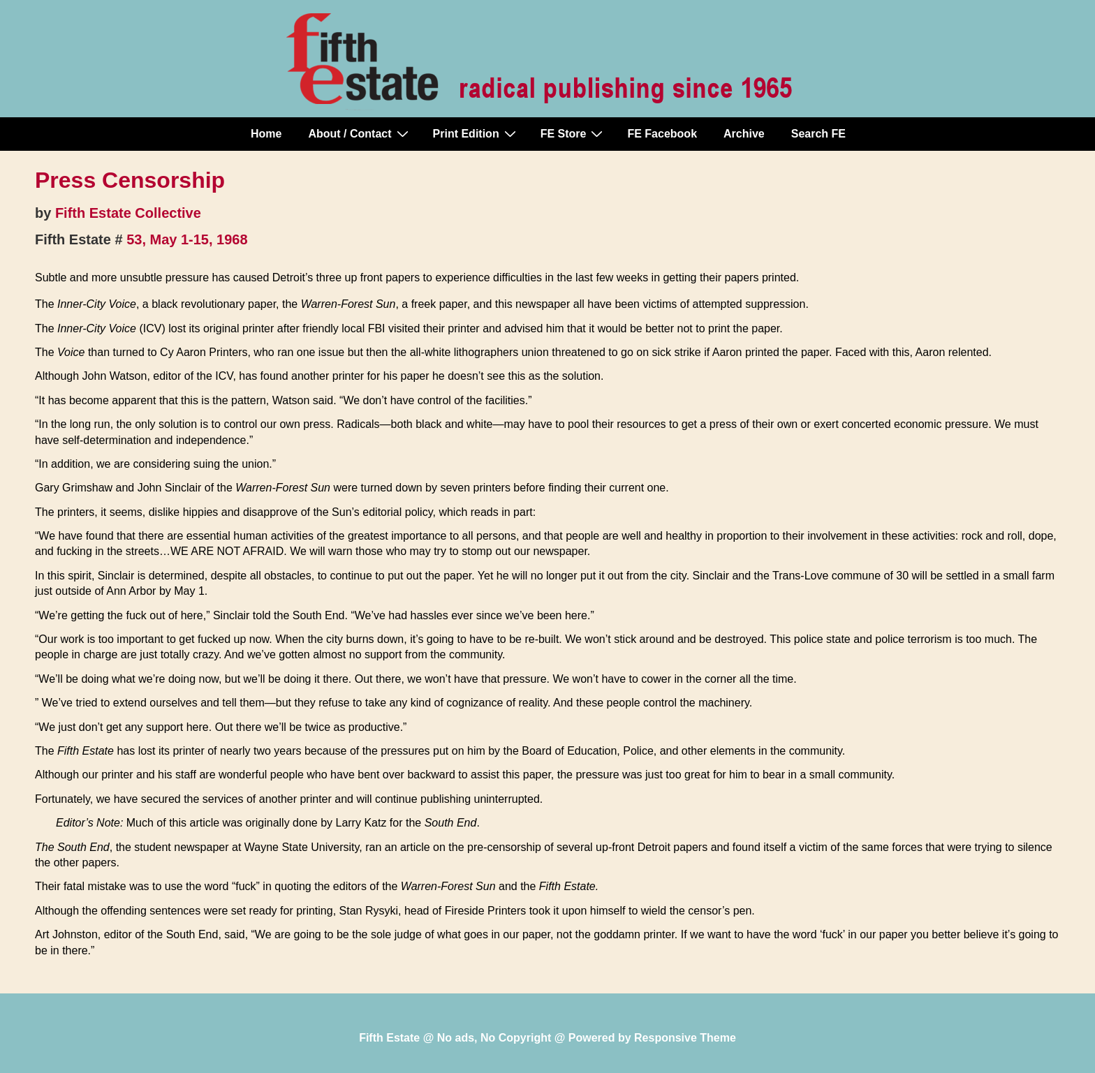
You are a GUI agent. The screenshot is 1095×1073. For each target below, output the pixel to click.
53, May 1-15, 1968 (186, 239)
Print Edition (476, 133)
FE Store (574, 133)
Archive (744, 134)
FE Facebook (662, 134)
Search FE (818, 134)
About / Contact (359, 133)
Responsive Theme (685, 1038)
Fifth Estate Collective (128, 213)
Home (266, 134)
